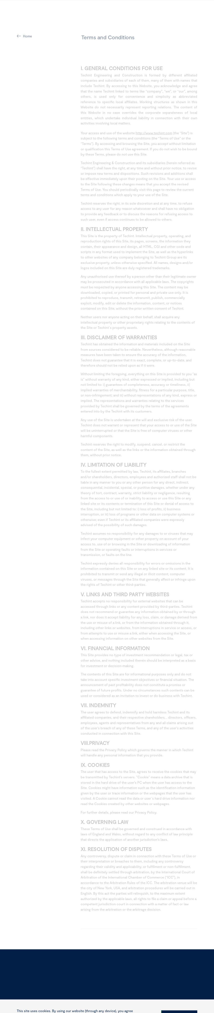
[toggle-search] (174, 17)
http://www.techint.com (154, 134)
